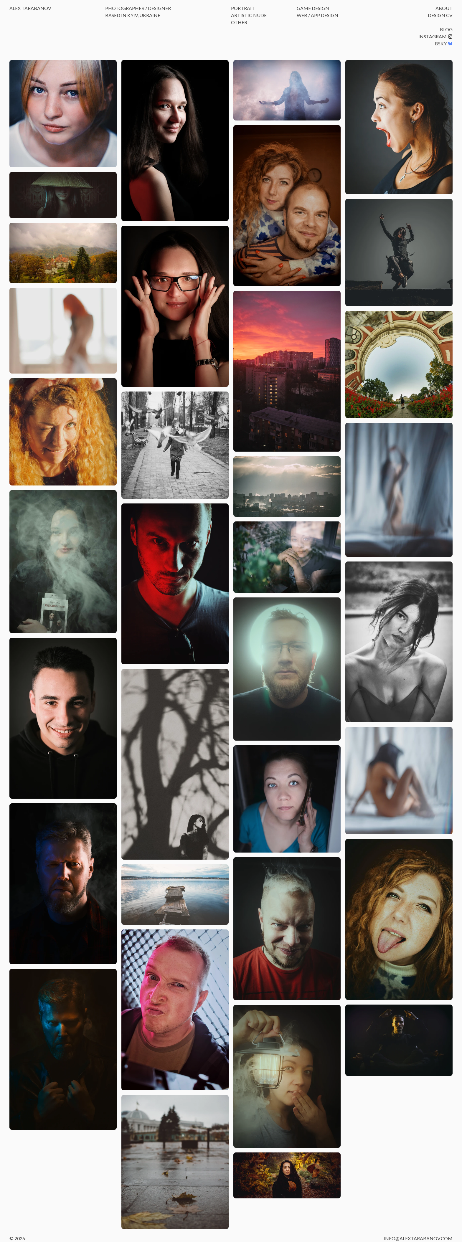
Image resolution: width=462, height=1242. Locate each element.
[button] (63, 113)
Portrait (243, 8)
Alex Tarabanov (30, 8)
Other (239, 22)
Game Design (313, 8)
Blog (446, 29)
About (444, 8)
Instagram (435, 36)
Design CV (440, 15)
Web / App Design (317, 15)
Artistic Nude (249, 15)
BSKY (444, 43)
